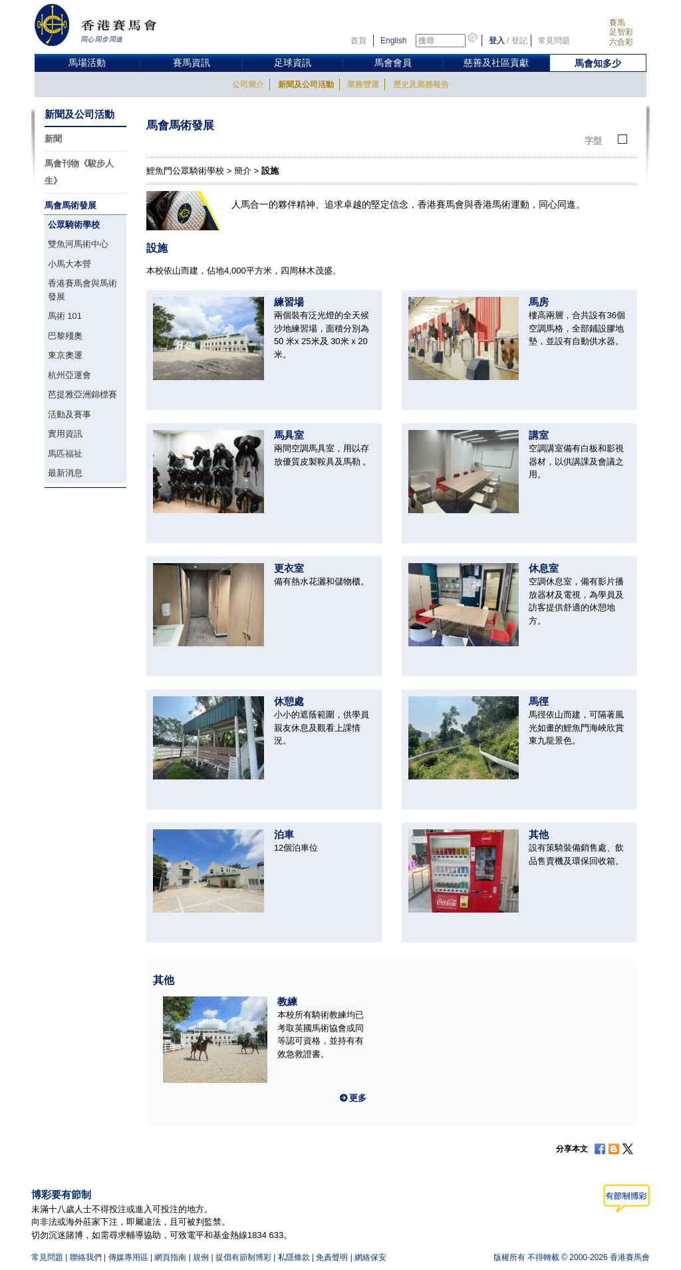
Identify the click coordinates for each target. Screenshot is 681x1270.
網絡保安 (370, 1257)
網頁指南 (170, 1257)
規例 (201, 1257)
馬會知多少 (598, 63)
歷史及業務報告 (421, 84)
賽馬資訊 (191, 62)
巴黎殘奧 (65, 336)
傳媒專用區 (128, 1257)
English (393, 40)
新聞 (53, 139)
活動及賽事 (69, 414)
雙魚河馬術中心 (78, 244)
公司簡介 (248, 84)
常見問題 (554, 40)
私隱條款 (294, 1257)
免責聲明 (332, 1257)
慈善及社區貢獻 (496, 62)
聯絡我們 (86, 1257)
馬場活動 (87, 62)
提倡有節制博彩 (243, 1257)
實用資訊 (65, 434)
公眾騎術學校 (74, 225)
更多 (357, 1098)
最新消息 (65, 473)
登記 (519, 40)
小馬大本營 (69, 264)
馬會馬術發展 (70, 205)
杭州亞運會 (69, 375)
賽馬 (617, 22)
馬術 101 (65, 316)
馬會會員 (393, 62)
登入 (497, 40)
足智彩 (621, 32)
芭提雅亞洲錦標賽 (82, 394)
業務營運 (363, 84)
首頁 (358, 40)
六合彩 (621, 42)
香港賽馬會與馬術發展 (82, 290)
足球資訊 (292, 62)
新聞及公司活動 (306, 84)
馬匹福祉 (65, 454)
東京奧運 (65, 355)
